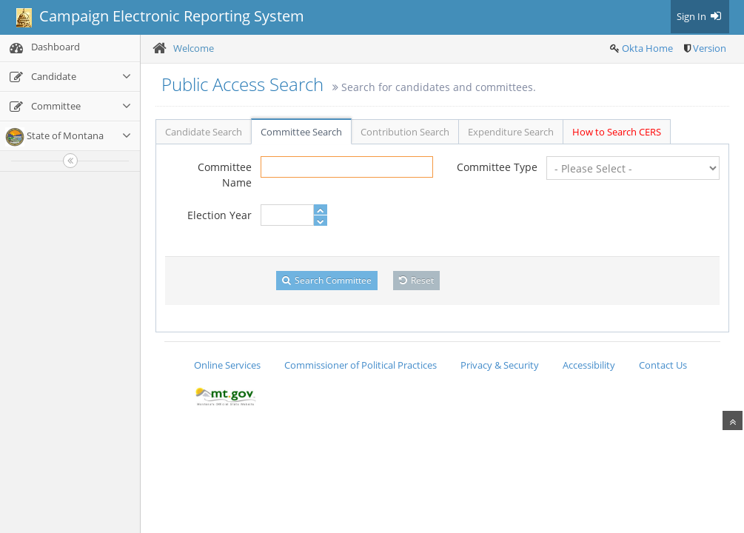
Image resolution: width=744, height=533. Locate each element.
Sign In (700, 16)
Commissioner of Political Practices (360, 365)
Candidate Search (203, 131)
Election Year (219, 215)
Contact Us (663, 365)
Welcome (193, 48)
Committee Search (301, 131)
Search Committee (327, 280)
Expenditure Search (511, 131)
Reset (416, 280)
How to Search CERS (616, 131)
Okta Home (647, 48)
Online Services (227, 365)
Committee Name (225, 175)
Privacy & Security (499, 365)
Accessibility (589, 365)
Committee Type (497, 167)
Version (709, 48)
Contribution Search (405, 131)
